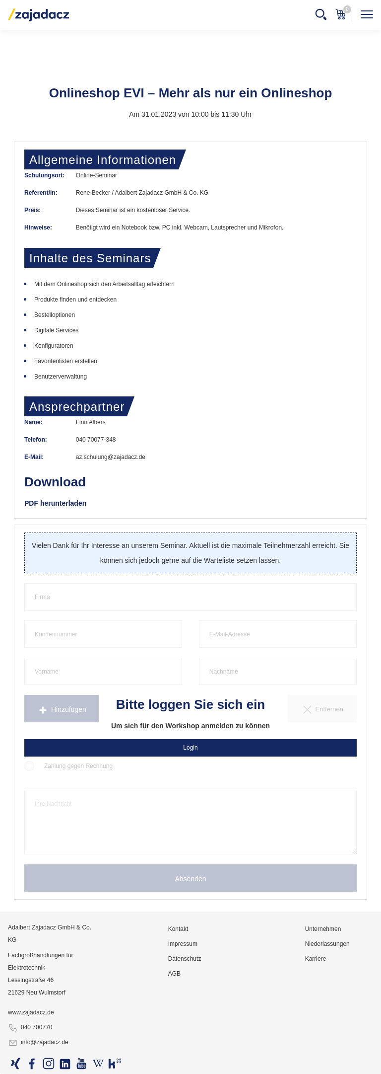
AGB (174, 973)
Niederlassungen (327, 943)
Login (190, 747)
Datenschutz (184, 958)
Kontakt (178, 928)
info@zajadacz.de (38, 1043)
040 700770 (30, 1028)
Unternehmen (323, 928)
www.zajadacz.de (31, 1012)
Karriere (315, 958)
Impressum (182, 943)
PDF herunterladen (55, 503)
